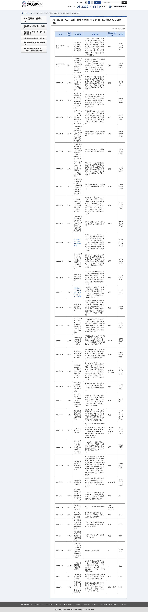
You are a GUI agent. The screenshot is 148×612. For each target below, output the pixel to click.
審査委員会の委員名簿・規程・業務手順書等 (34, 33)
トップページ (28, 13)
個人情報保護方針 (26, 604)
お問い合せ (123, 604)
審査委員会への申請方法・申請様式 (34, 27)
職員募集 (69, 604)
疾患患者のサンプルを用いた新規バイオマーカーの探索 (77, 292)
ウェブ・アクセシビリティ (55, 604)
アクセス (102, 6)
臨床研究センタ (41, 4)
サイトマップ (39, 604)
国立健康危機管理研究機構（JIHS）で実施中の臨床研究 (33, 49)
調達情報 (77, 604)
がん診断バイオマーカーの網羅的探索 (77, 242)
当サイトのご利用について (109, 604)
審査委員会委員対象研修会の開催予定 (34, 43)
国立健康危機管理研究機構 (118, 6)
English (98, 2)
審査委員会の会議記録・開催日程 (34, 38)
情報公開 (86, 604)
